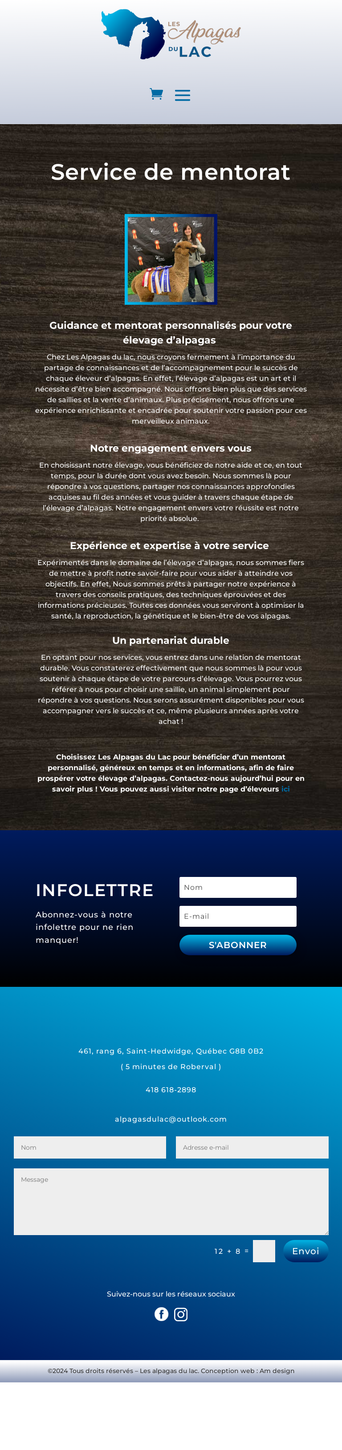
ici (285, 789)
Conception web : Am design (248, 1371)
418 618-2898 (171, 1090)
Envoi (306, 1251)
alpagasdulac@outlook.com (171, 1119)
